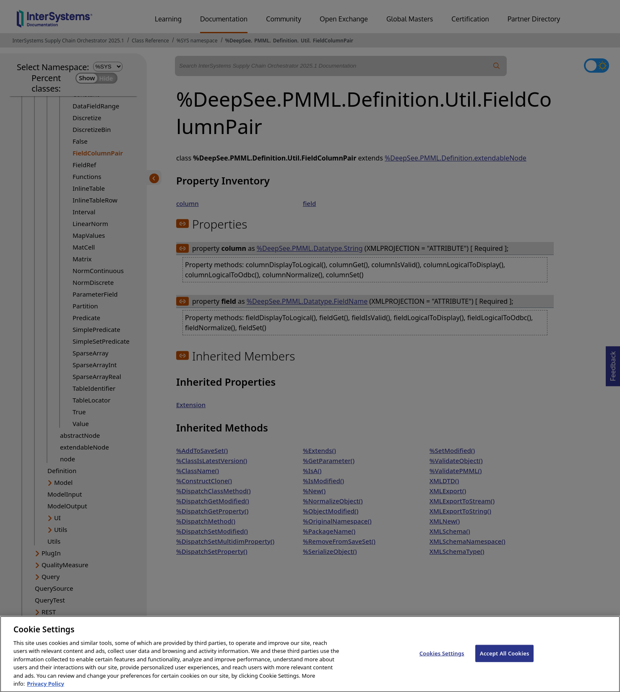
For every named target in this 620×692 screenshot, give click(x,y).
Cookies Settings (441, 661)
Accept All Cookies (504, 661)
